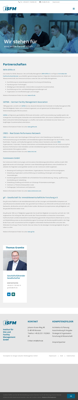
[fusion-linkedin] (9, 294)
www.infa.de (31, 95)
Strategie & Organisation (61, 333)
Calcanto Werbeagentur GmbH (27, 356)
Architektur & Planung (60, 327)
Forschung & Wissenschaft (62, 336)
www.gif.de (31, 232)
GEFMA (23, 106)
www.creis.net (32, 151)
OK (71, 396)
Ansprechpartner (58, 342)
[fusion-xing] (13, 294)
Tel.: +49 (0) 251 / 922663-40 (28, 2)
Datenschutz (71, 356)
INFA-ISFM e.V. (46, 74)
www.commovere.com (34, 191)
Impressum (52, 356)
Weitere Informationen (49, 397)
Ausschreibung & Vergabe (62, 330)
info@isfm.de (38, 341)
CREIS (4, 137)
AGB (61, 356)
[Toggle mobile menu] (74, 9)
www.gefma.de (32, 127)
